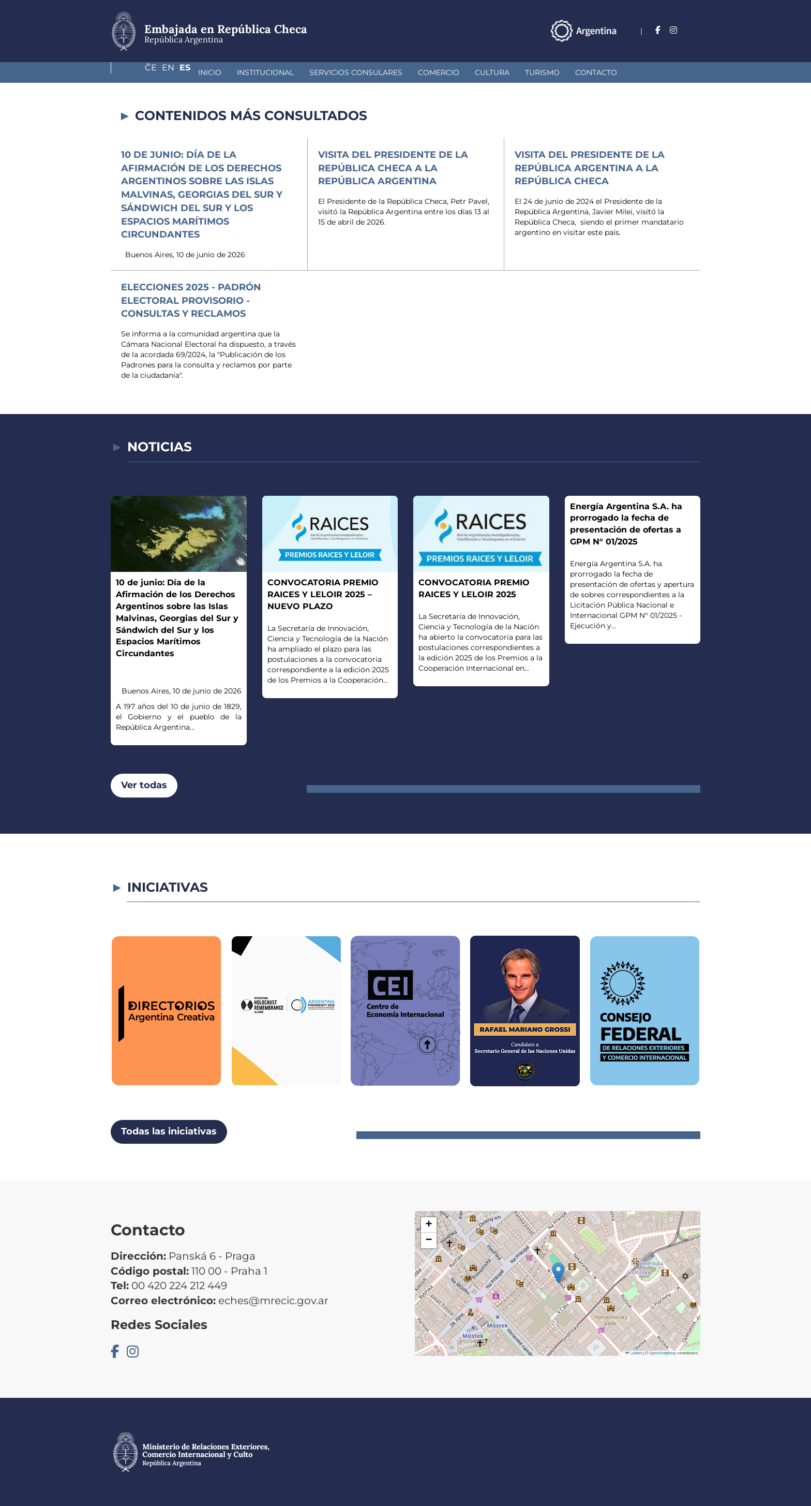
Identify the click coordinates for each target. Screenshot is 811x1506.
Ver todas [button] (144, 785)
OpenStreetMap (663, 1353)
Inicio (137, 72)
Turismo (470, 72)
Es (694, 30)
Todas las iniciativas (169, 1131)
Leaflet (633, 1353)
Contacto (524, 72)
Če (652, 30)
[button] (558, 1272)
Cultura (420, 72)
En (674, 30)
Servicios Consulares (284, 72)
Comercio (366, 72)
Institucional (193, 72)
